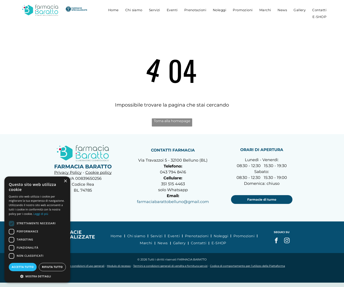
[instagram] (287, 241)
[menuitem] (113, 10)
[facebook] (276, 241)
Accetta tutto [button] (23, 267)
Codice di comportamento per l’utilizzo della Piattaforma (247, 265)
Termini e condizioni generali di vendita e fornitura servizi (170, 265)
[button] (37, 276)
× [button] (65, 181)
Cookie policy (98, 172)
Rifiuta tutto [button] (52, 267)
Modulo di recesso (119, 265)
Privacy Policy (68, 172)
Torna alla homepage (172, 121)
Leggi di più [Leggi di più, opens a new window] (41, 214)
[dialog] (37, 229)
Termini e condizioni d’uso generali (81, 265)
